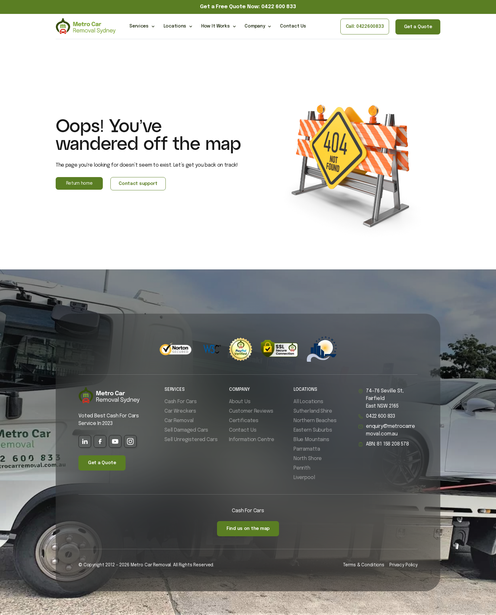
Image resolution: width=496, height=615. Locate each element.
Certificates (243, 420)
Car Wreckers (180, 411)
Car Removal (179, 420)
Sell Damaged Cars (186, 430)
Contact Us (293, 26)
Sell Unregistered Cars (190, 439)
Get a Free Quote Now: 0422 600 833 (248, 6)
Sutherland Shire (313, 411)
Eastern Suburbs (313, 430)
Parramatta (307, 449)
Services (142, 26)
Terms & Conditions (363, 565)
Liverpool (304, 477)
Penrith (302, 468)
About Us (240, 401)
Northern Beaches (315, 420)
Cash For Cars (180, 401)
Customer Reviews (251, 411)
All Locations (308, 401)
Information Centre (251, 439)
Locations (178, 26)
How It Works (218, 26)
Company (258, 26)
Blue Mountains (311, 439)
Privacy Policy (403, 565)
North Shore (308, 458)
